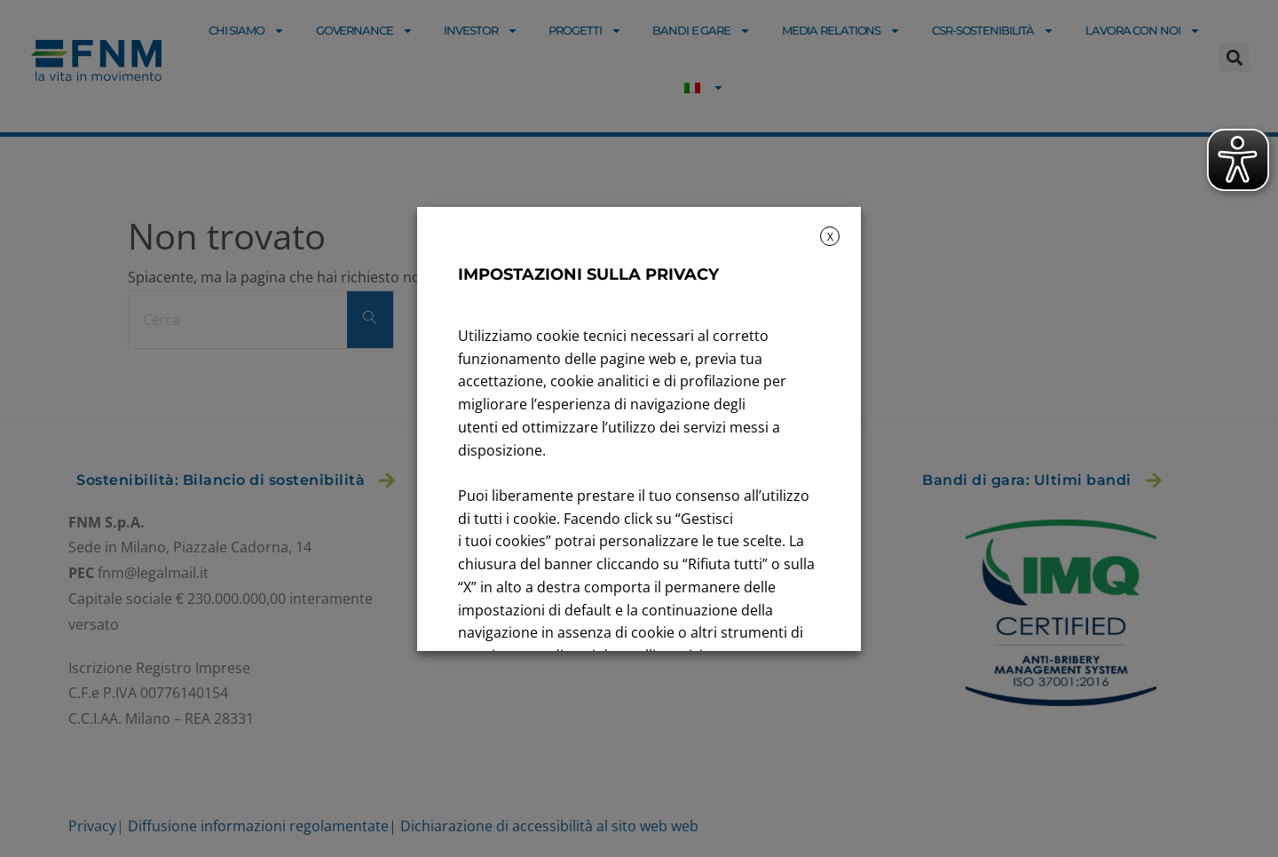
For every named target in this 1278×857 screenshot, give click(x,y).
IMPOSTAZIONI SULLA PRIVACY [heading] (588, 274)
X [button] (830, 236)
